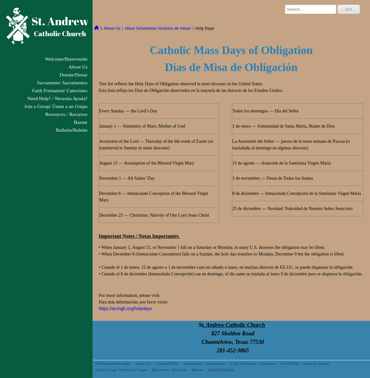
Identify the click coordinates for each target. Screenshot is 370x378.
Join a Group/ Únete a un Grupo (56, 106)
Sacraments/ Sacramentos (62, 82)
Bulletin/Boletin (72, 130)
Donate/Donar (73, 74)
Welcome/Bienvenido (66, 59)
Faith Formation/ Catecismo (60, 90)
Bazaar (80, 122)
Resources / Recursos (66, 114)
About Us (78, 66)
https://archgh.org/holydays (125, 308)
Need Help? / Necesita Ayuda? (57, 98)
